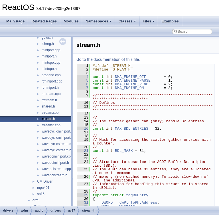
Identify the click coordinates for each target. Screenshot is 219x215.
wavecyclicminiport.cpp (59, 131)
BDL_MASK (124, 150)
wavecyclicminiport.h (57, 138)
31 (82, 202)
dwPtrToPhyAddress (138, 202)
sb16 (40, 194)
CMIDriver (44, 181)
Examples (170, 21)
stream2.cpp (51, 125)
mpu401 (43, 188)
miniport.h (49, 56)
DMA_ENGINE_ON (129, 87)
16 (82, 128)
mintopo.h (49, 69)
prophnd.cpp (51, 75)
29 (82, 195)
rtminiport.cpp (52, 81)
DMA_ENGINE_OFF (130, 76)
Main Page (15, 21)
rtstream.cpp (51, 94)
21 (82, 150)
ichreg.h (48, 44)
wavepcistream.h (54, 175)
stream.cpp (50, 113)
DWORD (107, 202)
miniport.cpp (51, 50)
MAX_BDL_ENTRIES (131, 128)
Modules (71, 21)
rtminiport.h (50, 88)
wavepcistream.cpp (56, 169)
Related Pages (44, 21)
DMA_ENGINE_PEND (131, 84)
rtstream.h (49, 100)
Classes (127, 21)
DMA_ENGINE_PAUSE (133, 80)
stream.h (48, 119)
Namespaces (99, 21)
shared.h (48, 106)
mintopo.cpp (51, 63)
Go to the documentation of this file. (108, 59)
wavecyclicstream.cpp (58, 144)
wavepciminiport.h (55, 163)
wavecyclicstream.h (56, 150)
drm (35, 200)
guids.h (47, 38)
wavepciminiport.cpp (57, 156)
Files (149, 21)
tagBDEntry (137, 195)
